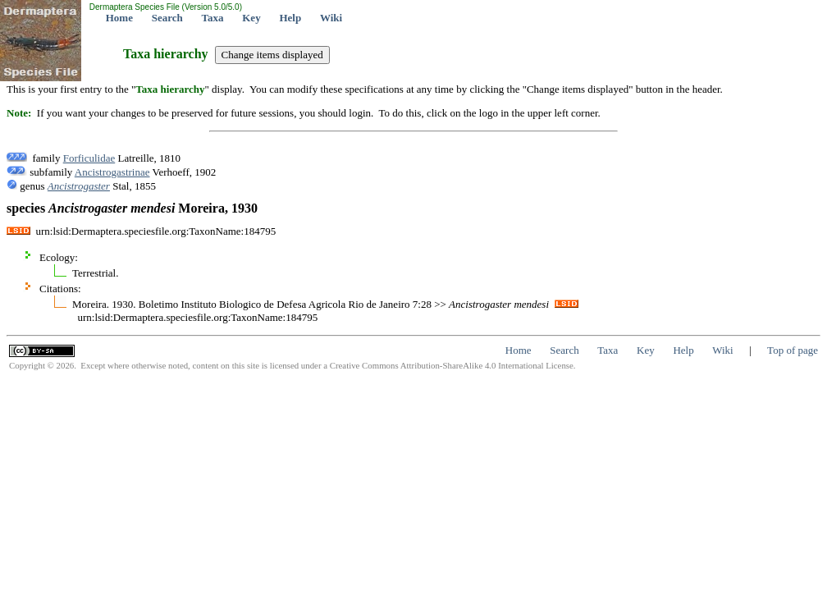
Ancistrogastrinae (112, 172)
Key (251, 17)
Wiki (331, 17)
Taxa (213, 17)
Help (290, 17)
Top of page (792, 350)
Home (119, 17)
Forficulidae (89, 158)
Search (167, 17)
